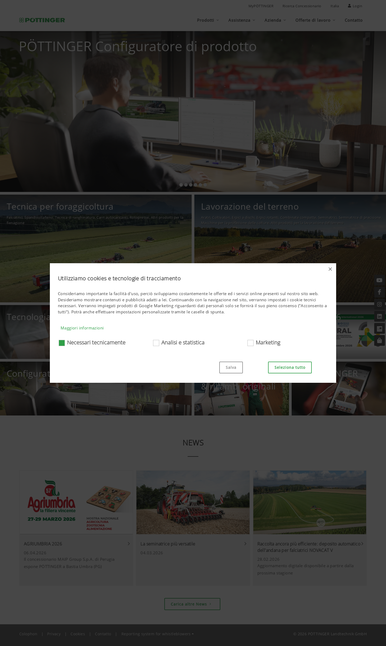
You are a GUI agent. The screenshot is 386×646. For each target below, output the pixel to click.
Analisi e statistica (183, 342)
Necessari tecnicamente (96, 342)
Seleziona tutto (289, 367)
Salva (231, 367)
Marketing (268, 342)
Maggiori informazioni (82, 328)
